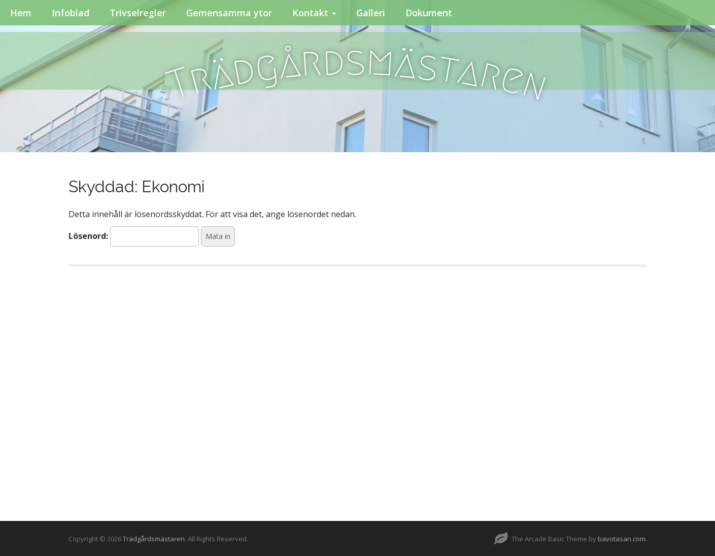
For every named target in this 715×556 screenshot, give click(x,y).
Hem (20, 13)
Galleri (370, 13)
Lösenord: (134, 236)
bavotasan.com (621, 538)
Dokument (428, 13)
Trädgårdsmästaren (154, 538)
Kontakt (314, 13)
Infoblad (70, 13)
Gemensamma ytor (229, 13)
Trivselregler (138, 13)
